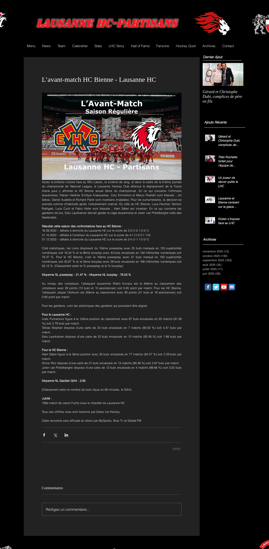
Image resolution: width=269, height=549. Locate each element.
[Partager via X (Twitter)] (55, 435)
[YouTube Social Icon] (224, 287)
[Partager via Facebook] (44, 435)
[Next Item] (236, 74)
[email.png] (231, 287)
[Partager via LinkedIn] (66, 435)
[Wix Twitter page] (216, 287)
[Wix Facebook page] (208, 287)
